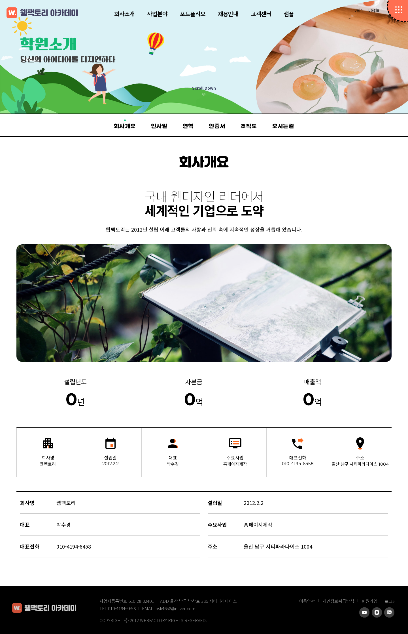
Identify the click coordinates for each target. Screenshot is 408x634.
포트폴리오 (192, 14)
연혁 (188, 126)
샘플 (289, 14)
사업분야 (157, 14)
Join (359, 10)
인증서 (217, 126)
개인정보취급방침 (338, 601)
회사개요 (125, 126)
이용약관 (307, 601)
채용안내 (228, 14)
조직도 (249, 126)
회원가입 (369, 601)
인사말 (159, 126)
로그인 (391, 601)
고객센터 (261, 14)
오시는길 (283, 126)
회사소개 (124, 14)
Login (373, 10)
